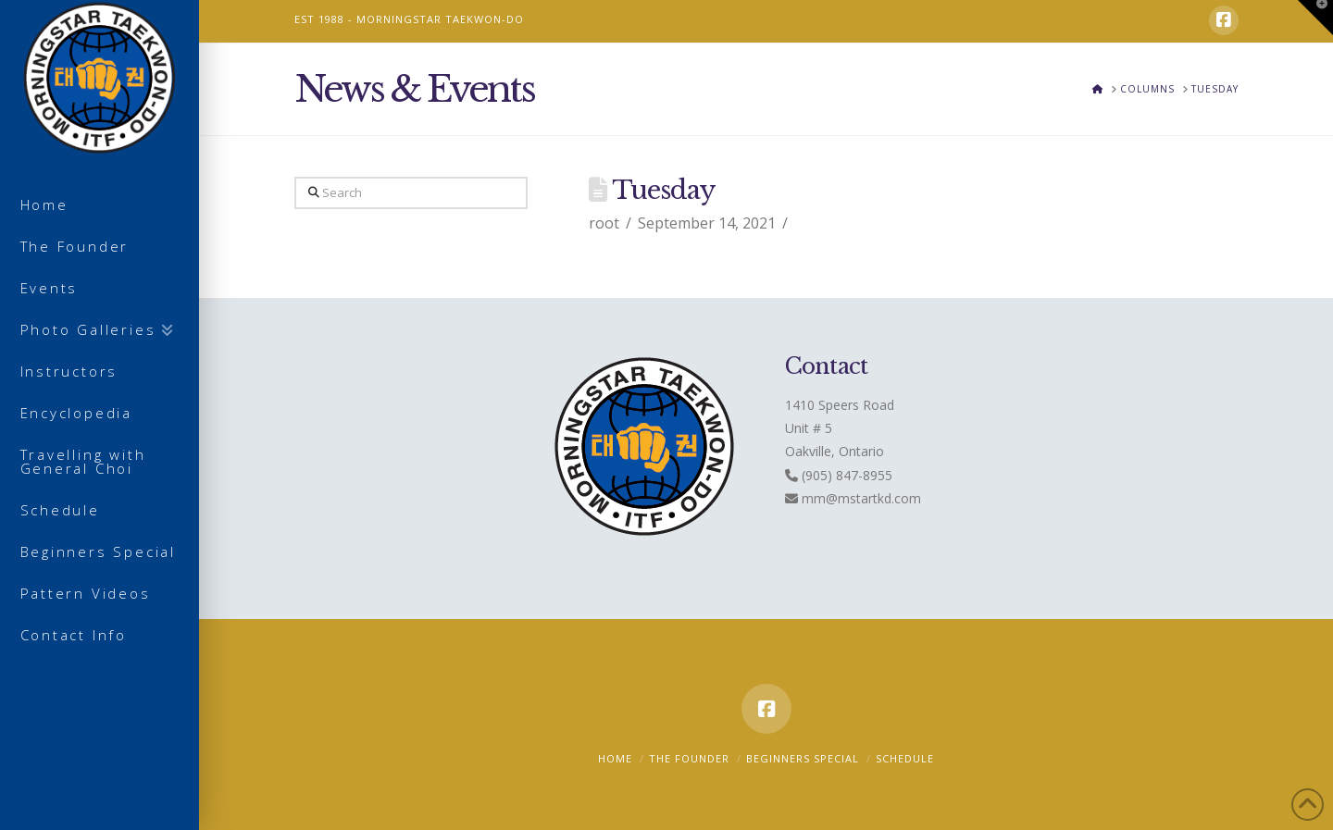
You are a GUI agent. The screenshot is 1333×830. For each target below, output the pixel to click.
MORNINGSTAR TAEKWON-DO (440, 19)
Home (615, 758)
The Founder (689, 758)
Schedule (905, 758)
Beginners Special (802, 758)
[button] (1315, 17)
